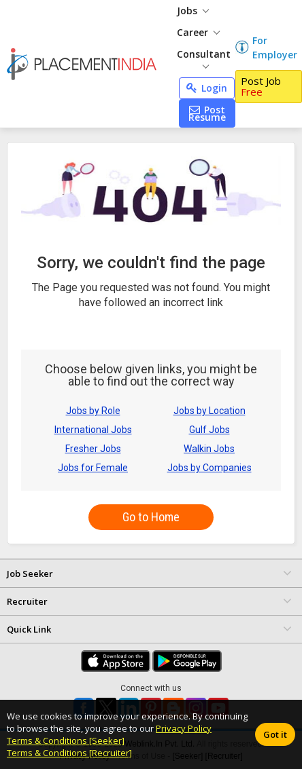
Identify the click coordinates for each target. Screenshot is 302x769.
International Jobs (93, 429)
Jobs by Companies (209, 467)
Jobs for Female (93, 467)
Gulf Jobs (209, 429)
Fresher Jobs (93, 448)
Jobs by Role (93, 410)
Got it (275, 734)
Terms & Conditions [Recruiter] (69, 753)
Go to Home (151, 517)
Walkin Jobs (209, 448)
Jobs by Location (209, 410)
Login (206, 87)
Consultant (204, 58)
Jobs (193, 10)
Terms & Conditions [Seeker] (65, 740)
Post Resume (207, 113)
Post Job (261, 86)
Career (198, 32)
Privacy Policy (184, 728)
